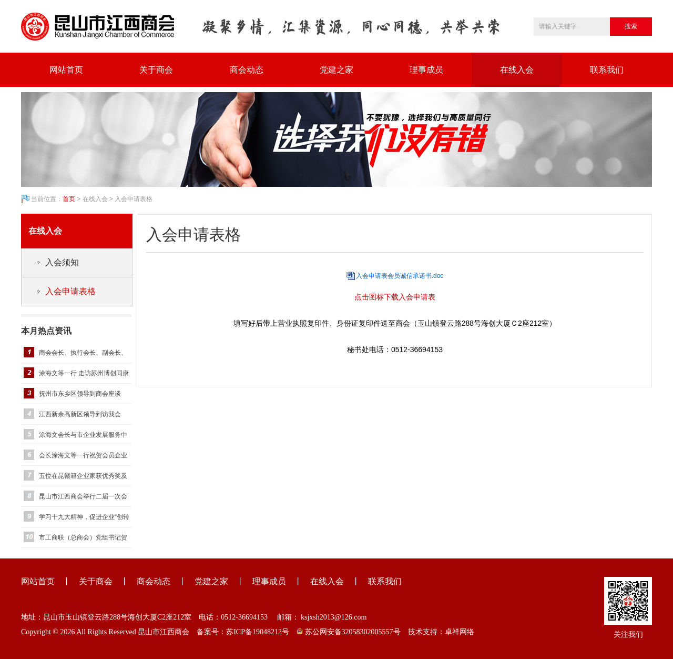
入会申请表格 (70, 291)
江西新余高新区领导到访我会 (80, 414)
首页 (69, 199)
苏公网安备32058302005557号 (349, 632)
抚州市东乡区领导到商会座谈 (80, 393)
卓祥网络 (459, 632)
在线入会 (517, 69)
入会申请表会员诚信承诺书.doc (400, 275)
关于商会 (156, 69)
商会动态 (246, 69)
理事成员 (426, 69)
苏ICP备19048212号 (257, 632)
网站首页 (66, 69)
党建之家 (336, 69)
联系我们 (607, 69)
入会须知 (62, 262)
